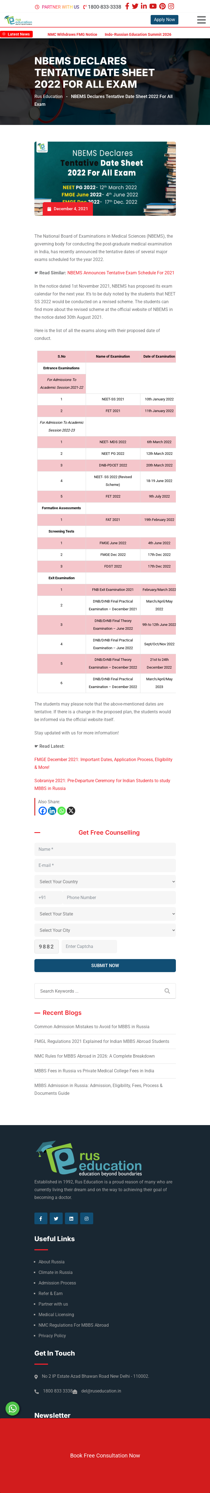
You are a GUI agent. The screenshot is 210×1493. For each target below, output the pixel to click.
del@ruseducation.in (101, 1391)
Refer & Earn (51, 1293)
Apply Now (164, 19)
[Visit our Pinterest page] (163, 7)
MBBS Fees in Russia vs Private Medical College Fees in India (94, 1070)
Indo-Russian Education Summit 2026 (143, 34)
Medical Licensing (56, 1314)
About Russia (52, 1261)
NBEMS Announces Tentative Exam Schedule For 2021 (120, 272)
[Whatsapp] (61, 811)
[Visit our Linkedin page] (144, 7)
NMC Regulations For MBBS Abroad (74, 1325)
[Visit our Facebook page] (128, 7)
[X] (71, 811)
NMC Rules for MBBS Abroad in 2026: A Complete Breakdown (94, 1056)
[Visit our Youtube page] (153, 7)
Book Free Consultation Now (105, 1455)
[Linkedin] (52, 811)
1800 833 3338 (58, 1391)
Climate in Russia (56, 1272)
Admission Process (57, 1283)
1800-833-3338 (104, 7)
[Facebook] (43, 811)
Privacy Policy (52, 1335)
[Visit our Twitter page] (136, 7)
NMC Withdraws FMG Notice (78, 34)
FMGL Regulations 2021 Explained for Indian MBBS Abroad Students (101, 1041)
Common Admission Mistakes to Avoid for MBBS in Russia (92, 1026)
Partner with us (60, 7)
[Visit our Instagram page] (171, 7)
